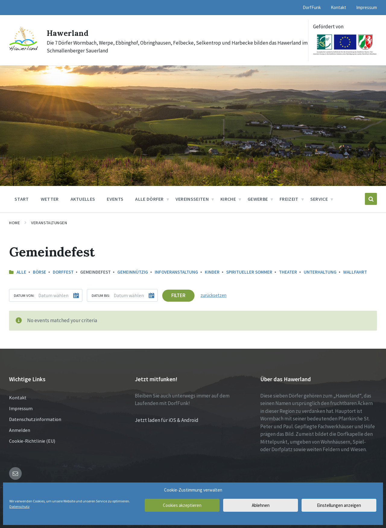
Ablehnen (261, 505)
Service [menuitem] (319, 199)
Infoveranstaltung (176, 272)
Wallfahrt (355, 272)
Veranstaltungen (49, 222)
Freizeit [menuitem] (289, 199)
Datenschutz (19, 506)
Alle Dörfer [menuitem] (149, 199)
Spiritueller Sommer (249, 272)
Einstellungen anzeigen (339, 505)
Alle (21, 272)
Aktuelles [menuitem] (83, 199)
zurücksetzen (213, 295)
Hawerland (71, 32)
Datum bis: (101, 295)
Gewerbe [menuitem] (258, 199)
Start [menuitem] (21, 199)
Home (14, 222)
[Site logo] (23, 50)
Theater (288, 272)
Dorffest (63, 272)
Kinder (212, 272)
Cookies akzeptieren (182, 505)
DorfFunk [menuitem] (312, 7)
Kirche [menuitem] (228, 199)
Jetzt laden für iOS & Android (166, 419)
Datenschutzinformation (35, 419)
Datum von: (24, 295)
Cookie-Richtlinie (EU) (32, 441)
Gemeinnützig (132, 272)
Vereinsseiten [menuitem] (192, 199)
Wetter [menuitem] (50, 199)
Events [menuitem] (115, 199)
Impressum (21, 408)
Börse (39, 272)
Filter (178, 295)
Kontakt (18, 397)
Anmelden (19, 430)
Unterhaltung (320, 272)
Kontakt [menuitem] (338, 7)
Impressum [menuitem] (366, 7)
